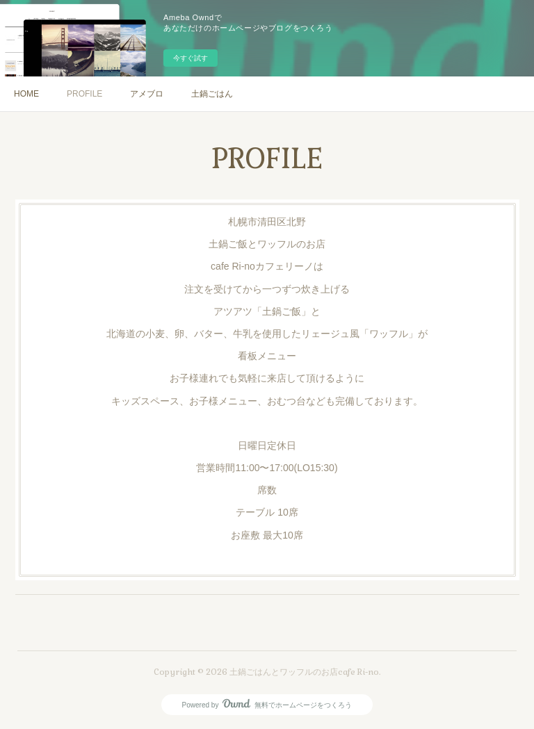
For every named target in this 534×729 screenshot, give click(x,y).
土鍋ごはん (212, 94)
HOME (26, 94)
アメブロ (146, 94)
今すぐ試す (190, 58)
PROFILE (84, 94)
